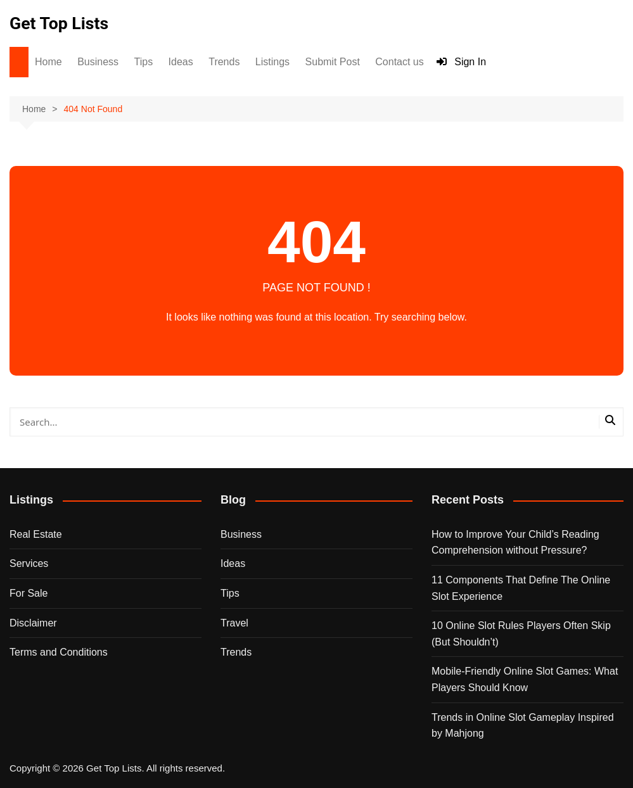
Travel (234, 622)
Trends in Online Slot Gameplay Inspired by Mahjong (523, 725)
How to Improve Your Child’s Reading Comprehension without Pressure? (515, 542)
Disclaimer (33, 622)
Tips (143, 61)
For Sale (29, 593)
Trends (224, 61)
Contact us (399, 61)
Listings (272, 61)
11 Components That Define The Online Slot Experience (521, 588)
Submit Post (332, 61)
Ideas (181, 61)
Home (48, 61)
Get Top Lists (61, 23)
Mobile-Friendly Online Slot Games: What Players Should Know (525, 679)
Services (29, 563)
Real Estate (36, 533)
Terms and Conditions (59, 652)
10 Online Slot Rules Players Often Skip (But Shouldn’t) (521, 633)
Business (97, 61)
